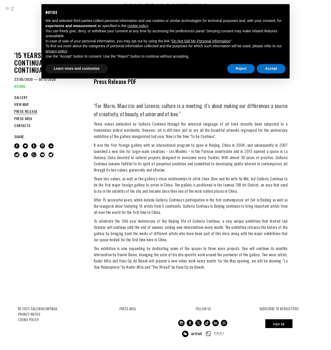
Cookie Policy (28, 319)
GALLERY (20, 97)
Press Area (127, 308)
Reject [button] (241, 68)
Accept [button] (271, 68)
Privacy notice (29, 314)
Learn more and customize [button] (77, 68)
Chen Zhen (210, 178)
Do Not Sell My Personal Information (201, 41)
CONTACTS (22, 125)
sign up (279, 323)
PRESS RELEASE (25, 111)
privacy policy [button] (56, 51)
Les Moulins (178, 151)
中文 (10, 8)
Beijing (214, 145)
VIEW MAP (21, 104)
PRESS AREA (23, 118)
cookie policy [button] (137, 26)
